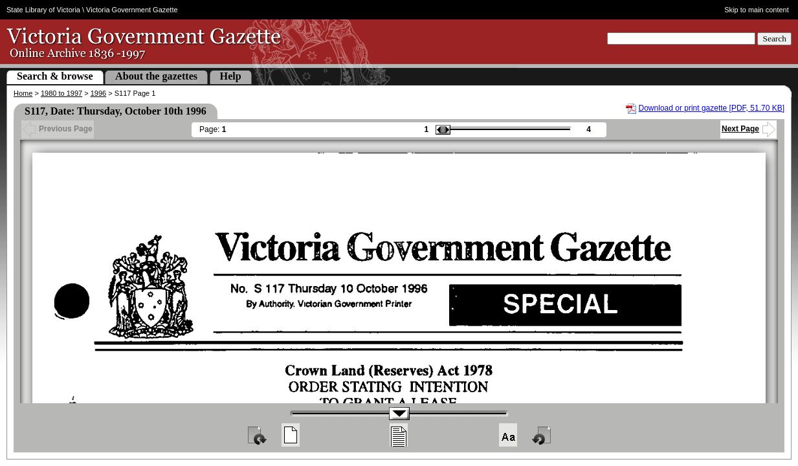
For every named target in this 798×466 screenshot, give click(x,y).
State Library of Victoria (43, 10)
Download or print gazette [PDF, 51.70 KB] (711, 108)
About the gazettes (156, 76)
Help (230, 76)
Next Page (748, 128)
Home (23, 93)
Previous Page (58, 128)
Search (774, 38)
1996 (98, 93)
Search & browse (55, 76)
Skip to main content (756, 10)
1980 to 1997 (61, 93)
